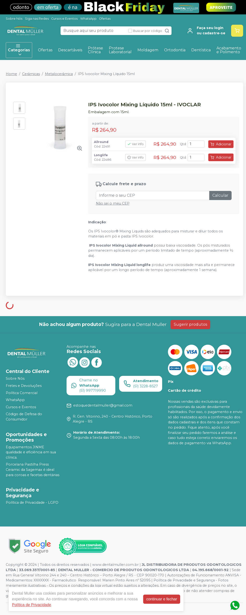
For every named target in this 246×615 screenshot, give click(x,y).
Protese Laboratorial (120, 50)
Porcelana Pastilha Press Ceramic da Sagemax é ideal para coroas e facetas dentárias (32, 469)
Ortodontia (174, 50)
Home (11, 74)
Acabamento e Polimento (228, 50)
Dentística (201, 50)
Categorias (19, 50)
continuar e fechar (161, 599)
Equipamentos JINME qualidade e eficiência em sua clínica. (31, 452)
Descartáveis (70, 50)
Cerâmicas (31, 74)
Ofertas (105, 18)
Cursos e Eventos (64, 18)
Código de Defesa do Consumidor (24, 417)
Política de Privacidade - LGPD (32, 503)
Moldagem (147, 50)
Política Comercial (21, 393)
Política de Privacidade (31, 605)
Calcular (220, 195)
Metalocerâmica (59, 74)
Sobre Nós (14, 18)
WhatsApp (88, 18)
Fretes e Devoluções (24, 386)
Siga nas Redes (37, 18)
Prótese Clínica (95, 50)
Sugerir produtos (190, 324)
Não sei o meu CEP (112, 203)
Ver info (135, 144)
